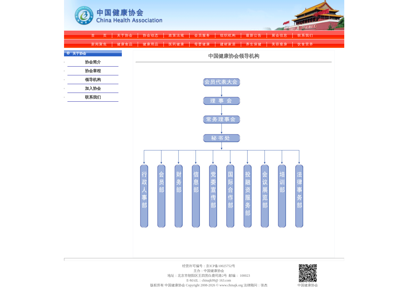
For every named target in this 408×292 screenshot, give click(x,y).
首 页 (99, 35)
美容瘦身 (280, 44)
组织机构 (228, 35)
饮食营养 (305, 44)
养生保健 (254, 44)
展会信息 (280, 35)
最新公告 (254, 35)
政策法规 (176, 35)
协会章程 (93, 71)
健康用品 (151, 44)
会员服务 (202, 35)
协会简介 (93, 62)
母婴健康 (202, 44)
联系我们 (305, 35)
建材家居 (228, 44)
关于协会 (125, 35)
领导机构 (93, 80)
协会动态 (151, 35)
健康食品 (125, 44)
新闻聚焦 (99, 44)
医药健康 (176, 44)
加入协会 (93, 88)
